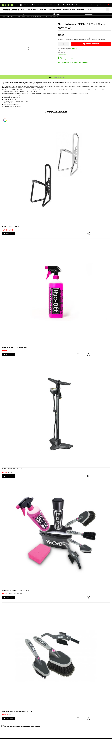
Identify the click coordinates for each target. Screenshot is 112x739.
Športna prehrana (69, 9)
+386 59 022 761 (26, 5)
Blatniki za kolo (30, 16)
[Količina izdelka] (64, 44)
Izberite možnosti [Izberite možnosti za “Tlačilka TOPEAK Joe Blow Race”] (11, 476)
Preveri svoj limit (88, 14)
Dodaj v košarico (93, 44)
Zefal (77, 50)
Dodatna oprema (21, 16)
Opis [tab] (50, 77)
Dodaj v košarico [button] (11, 355)
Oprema (43, 9)
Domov (4, 16)
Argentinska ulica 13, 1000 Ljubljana (68, 5)
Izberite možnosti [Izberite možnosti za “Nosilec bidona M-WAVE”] (11, 233)
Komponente (33, 9)
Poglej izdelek (107, 233)
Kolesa (24, 9)
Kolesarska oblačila (54, 9)
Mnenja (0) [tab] (59, 77)
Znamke (89, 9)
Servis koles (80, 9)
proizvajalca (73, 48)
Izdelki (8, 16)
